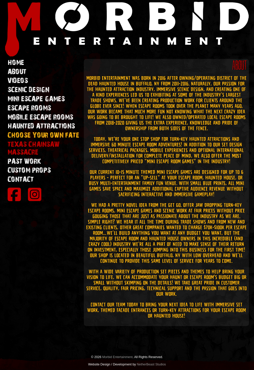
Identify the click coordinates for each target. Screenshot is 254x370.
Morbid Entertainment (117, 357)
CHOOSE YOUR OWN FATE (43, 135)
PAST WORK (24, 161)
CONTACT (21, 179)
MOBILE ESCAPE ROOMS (40, 117)
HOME (16, 62)
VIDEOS (18, 80)
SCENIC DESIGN (28, 89)
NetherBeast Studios (151, 364)
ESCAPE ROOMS (29, 108)
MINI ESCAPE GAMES (36, 99)
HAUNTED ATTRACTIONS (41, 126)
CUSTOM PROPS (29, 170)
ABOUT (17, 71)
